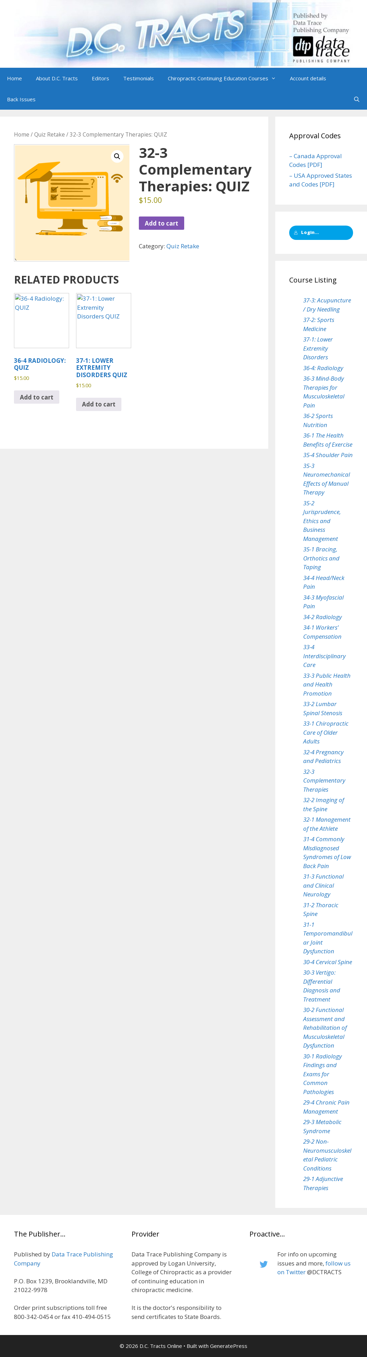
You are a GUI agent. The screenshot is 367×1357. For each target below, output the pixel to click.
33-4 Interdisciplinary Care (324, 656)
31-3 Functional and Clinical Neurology (323, 885)
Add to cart (161, 223)
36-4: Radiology (323, 368)
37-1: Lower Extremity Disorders (318, 348)
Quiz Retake (49, 134)
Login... (306, 232)
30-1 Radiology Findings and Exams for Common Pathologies (322, 1074)
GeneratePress (228, 1345)
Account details (308, 78)
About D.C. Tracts (57, 78)
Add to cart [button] (36, 397)
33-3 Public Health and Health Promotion (327, 684)
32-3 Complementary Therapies (324, 780)
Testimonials (138, 78)
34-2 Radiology (322, 617)
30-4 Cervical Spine (327, 962)
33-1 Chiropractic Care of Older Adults (326, 732)
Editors (100, 78)
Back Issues (21, 99)
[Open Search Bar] (356, 99)
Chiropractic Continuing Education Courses (225, 78)
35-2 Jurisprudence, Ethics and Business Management (322, 521)
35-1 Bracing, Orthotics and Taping (321, 558)
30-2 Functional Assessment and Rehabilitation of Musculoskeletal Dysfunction (325, 1027)
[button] (275, 78)
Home (14, 78)
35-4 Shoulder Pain (328, 455)
